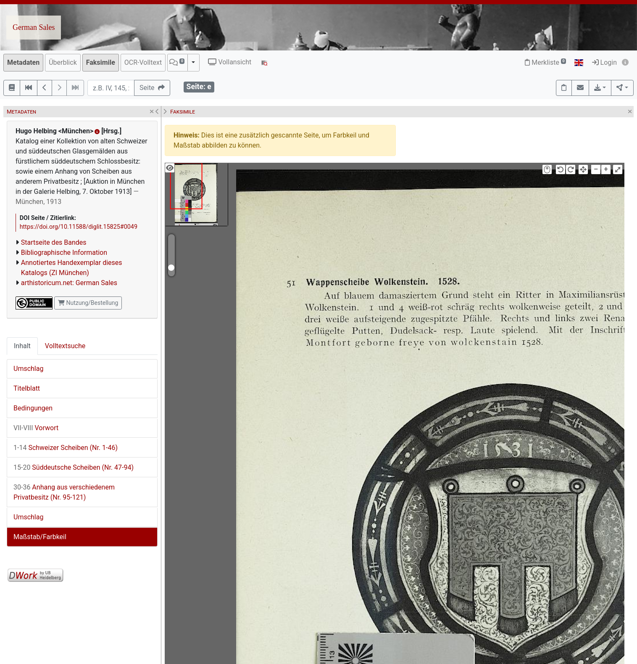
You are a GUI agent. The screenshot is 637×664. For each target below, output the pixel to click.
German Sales (34, 27)
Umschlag (28, 369)
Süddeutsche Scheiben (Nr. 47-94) (73, 467)
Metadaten (23, 62)
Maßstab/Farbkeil (39, 537)
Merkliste (545, 62)
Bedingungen (33, 408)
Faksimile (100, 62)
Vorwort (35, 428)
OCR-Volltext (143, 62)
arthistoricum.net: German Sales (69, 283)
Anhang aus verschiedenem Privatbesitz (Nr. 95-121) (64, 492)
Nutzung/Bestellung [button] (88, 302)
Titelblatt (26, 388)
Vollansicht (229, 62)
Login (604, 62)
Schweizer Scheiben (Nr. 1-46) (65, 448)
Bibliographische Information (64, 253)
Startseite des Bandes (54, 242)
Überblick (63, 62)
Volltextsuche (65, 346)
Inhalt (22, 346)
